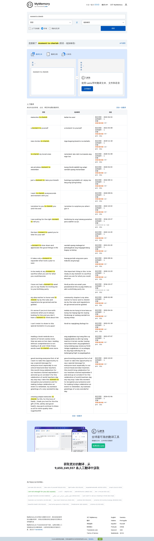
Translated (38, 529)
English (113, 517)
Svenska (122, 517)
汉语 (121, 530)
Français (114, 527)
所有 (44, 28)
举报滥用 (89, 523)
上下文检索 (34, 28)
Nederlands (114, 533)
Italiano (113, 520)
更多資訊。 (91, 539)
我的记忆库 (54, 28)
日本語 (122, 527)
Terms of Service (92, 533)
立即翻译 (87, 89)
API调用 (122, 43)
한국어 (122, 533)
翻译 (88, 520)
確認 (100, 539)
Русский (122, 523)
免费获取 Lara (98, 446)
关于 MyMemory (116, 5)
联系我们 (89, 527)
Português (123, 520)
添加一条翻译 (121, 107)
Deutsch (114, 530)
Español (113, 523)
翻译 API (105, 5)
